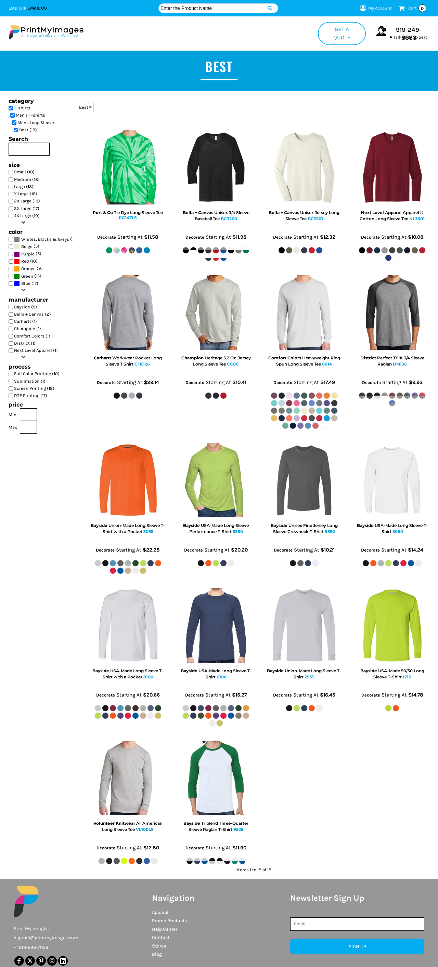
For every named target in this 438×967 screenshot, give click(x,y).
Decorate (106, 237)
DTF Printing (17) (30, 395)
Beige (27, 246)
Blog (157, 954)
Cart (417, 8)
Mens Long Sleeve (35, 122)
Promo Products (169, 921)
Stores (159, 946)
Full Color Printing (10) (37, 373)
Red (25, 261)
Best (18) (28, 129)
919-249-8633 (409, 33)
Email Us (37, 8)
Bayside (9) (25, 306)
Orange (28, 268)
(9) (28, 269)
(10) (26, 261)
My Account (375, 8)
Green (27, 276)
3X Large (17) (26, 208)
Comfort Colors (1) (32, 336)
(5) (26, 246)
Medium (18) (27, 179)
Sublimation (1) (30, 381)
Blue (25, 283)
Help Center (164, 929)
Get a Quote (341, 33)
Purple (28, 253)
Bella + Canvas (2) (32, 314)
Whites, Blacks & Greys (45, 239)
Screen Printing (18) (34, 388)
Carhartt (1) (25, 321)
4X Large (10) (27, 215)
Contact (160, 937)
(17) (26, 283)
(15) (27, 276)
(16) (45, 239)
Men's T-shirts (30, 115)
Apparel (160, 912)
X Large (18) (25, 193)
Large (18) (24, 186)
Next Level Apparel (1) (36, 350)
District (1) (25, 343)
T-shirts (22, 107)
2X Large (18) (27, 200)
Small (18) (24, 171)
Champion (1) (27, 328)
